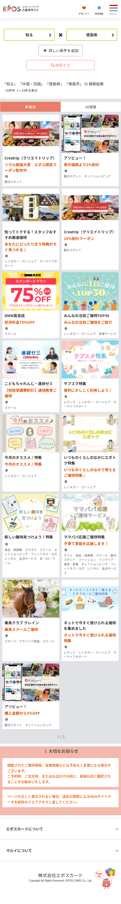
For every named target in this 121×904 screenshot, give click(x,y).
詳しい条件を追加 (60, 50)
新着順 (30, 106)
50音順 (90, 106)
